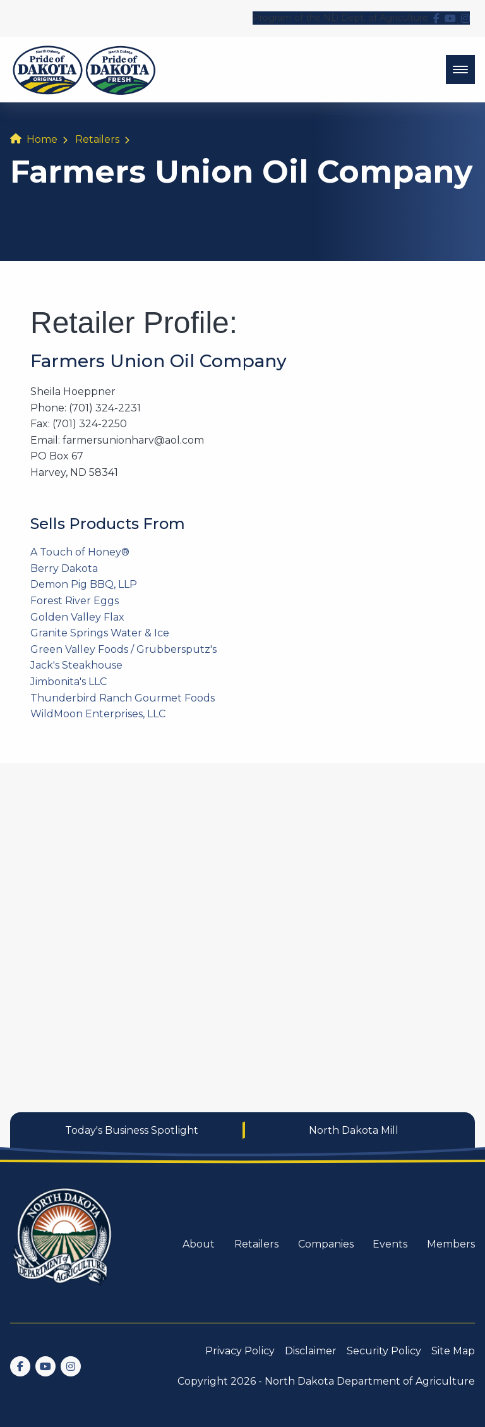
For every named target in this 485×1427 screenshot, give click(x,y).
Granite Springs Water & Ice (99, 633)
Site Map (453, 1351)
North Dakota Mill (353, 1130)
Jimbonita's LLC (68, 682)
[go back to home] (63, 1244)
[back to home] (84, 69)
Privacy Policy (240, 1351)
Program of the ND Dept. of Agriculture (340, 17)
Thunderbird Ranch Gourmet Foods (122, 698)
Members (451, 1244)
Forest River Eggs (74, 601)
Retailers (97, 139)
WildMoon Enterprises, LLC (97, 714)
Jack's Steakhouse (76, 665)
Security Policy (384, 1351)
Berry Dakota (64, 568)
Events (390, 1244)
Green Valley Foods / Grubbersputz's (123, 649)
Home (42, 139)
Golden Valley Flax (77, 617)
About (199, 1244)
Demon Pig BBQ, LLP (83, 584)
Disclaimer (311, 1351)
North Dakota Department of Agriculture (370, 1381)
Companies (326, 1244)
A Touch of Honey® (79, 552)
